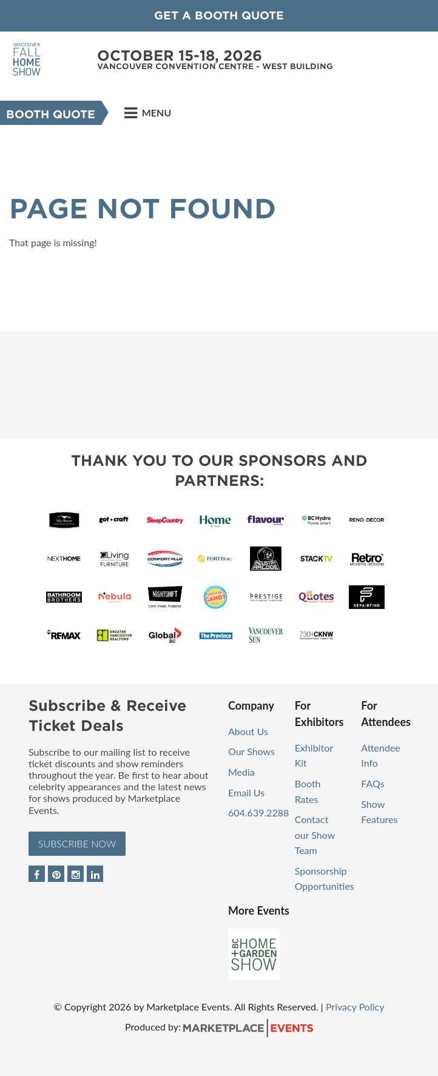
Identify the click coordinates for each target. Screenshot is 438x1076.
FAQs (372, 783)
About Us (248, 731)
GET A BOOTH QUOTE (219, 15)
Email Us (246, 792)
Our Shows (251, 751)
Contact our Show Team (315, 834)
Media (241, 772)
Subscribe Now (77, 843)
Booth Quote (50, 114)
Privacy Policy (355, 1006)
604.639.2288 (258, 812)
